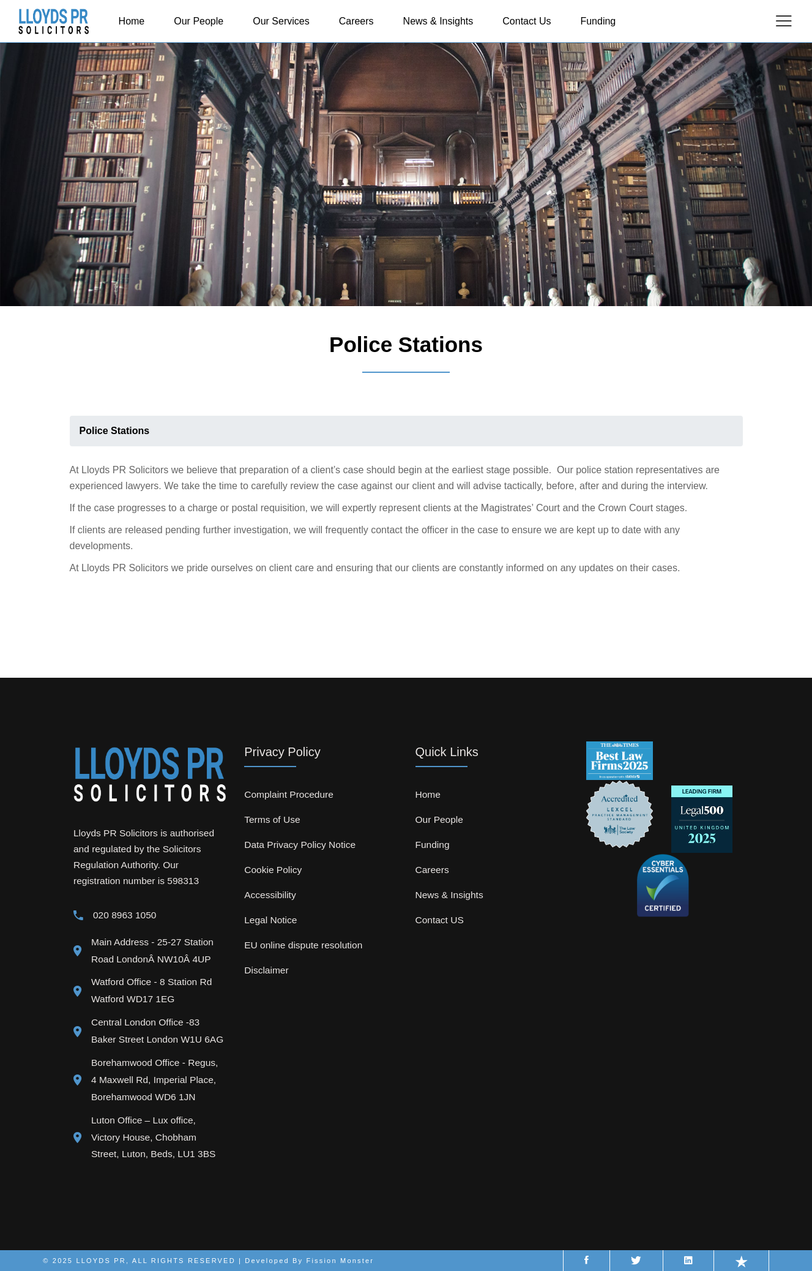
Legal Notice (270, 920)
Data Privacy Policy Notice (300, 844)
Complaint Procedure (288, 794)
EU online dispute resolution (303, 945)
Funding (432, 844)
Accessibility (270, 895)
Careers (432, 869)
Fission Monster (340, 1260)
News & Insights (449, 895)
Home (428, 794)
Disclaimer (266, 970)
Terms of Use (272, 819)
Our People (439, 819)
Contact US (439, 920)
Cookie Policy (273, 869)
